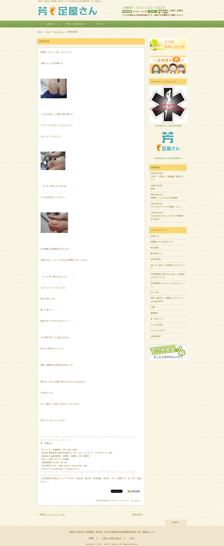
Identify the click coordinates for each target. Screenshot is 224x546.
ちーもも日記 (157, 323)
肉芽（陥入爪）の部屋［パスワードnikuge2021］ (167, 298)
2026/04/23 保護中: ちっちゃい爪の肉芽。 (165, 195)
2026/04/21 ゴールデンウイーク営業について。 (167, 204)
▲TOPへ (175, 521)
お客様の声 (156, 335)
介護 (153, 305)
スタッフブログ (158, 329)
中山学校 (156, 246)
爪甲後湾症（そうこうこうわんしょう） (167, 283)
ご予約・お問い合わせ (75, 24)
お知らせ (155, 234)
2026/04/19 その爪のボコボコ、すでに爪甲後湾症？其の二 (167, 214)
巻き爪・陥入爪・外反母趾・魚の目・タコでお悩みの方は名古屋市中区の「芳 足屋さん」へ (112, 530)
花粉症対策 (137, 513)
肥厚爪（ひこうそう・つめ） (53, 513)
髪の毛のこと (157, 252)
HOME (50, 24)
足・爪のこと (59, 31)
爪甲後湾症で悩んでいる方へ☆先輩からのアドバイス (168, 274)
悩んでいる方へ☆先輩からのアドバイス (168, 265)
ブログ (100, 24)
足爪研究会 (156, 257)
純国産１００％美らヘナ (162, 240)
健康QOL (154, 311)
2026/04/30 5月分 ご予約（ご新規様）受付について (167, 175)
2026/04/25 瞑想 (157, 186)
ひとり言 (155, 291)
